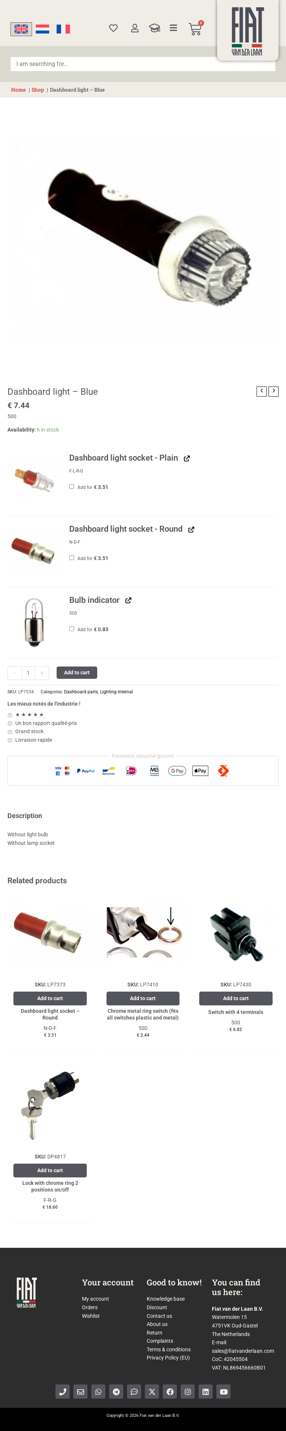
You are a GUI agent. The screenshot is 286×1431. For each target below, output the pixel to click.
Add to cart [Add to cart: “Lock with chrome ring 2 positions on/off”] (50, 1170)
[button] (34, 480)
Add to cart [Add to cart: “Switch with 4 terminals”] (236, 998)
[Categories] (173, 28)
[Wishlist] (113, 28)
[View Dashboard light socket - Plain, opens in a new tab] (186, 458)
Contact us (159, 1316)
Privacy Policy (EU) (168, 1358)
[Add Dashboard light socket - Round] (71, 557)
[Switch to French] (63, 29)
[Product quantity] (28, 673)
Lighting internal (116, 691)
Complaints (160, 1341)
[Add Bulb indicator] (71, 628)
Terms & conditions (169, 1349)
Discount (157, 1307)
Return (154, 1333)
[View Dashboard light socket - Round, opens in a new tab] (190, 529)
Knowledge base (166, 1299)
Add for (88, 487)
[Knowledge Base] (154, 28)
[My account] (134, 28)
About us (157, 1324)
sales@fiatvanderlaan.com (243, 1351)
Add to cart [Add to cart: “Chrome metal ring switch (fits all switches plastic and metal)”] (143, 998)
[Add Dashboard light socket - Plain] (71, 486)
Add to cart (77, 672)
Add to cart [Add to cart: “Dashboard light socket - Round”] (50, 998)
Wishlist (91, 1316)
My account (95, 1299)
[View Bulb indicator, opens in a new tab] (127, 600)
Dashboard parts (81, 691)
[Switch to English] (21, 29)
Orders (90, 1307)
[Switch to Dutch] (42, 29)
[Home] (248, 31)
